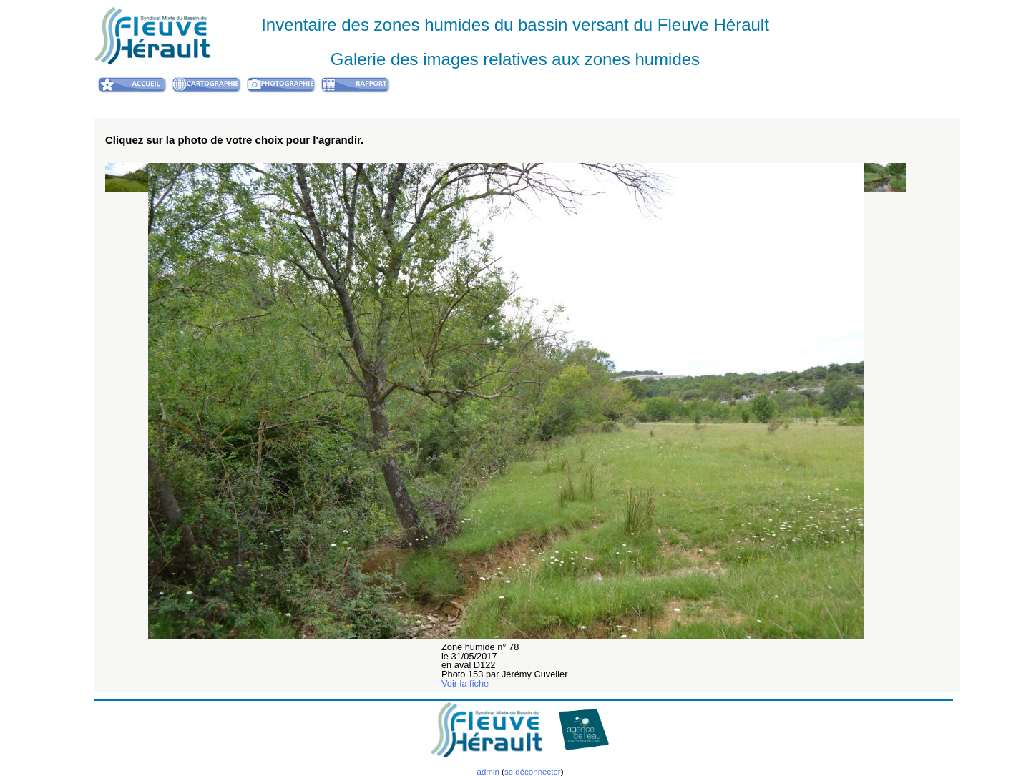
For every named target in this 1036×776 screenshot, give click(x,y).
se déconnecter (532, 771)
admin (488, 771)
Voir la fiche (465, 683)
